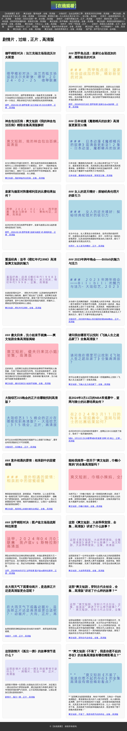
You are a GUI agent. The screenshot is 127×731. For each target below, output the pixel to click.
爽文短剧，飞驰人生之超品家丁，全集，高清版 (89, 384)
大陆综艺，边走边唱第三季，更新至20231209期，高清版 (84, 14)
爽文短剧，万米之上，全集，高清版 (41, 24)
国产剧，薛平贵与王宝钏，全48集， (102, 29)
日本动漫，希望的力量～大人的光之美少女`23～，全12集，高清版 (67, 16)
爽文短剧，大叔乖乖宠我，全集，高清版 (86, 571)
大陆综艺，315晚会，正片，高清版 (20, 447)
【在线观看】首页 (12, 14)
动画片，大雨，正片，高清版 (18, 636)
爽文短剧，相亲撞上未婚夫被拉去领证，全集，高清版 (29, 509)
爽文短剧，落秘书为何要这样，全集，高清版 (61, 27)
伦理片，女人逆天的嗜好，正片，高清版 (86, 246)
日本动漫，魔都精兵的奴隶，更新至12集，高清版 (90, 175)
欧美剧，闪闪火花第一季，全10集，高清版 (34, 19)
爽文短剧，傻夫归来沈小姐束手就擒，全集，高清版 (28, 383)
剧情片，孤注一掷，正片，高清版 (20, 697)
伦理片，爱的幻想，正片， (108, 19)
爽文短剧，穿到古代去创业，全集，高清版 (87, 638)
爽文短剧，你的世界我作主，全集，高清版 (63, 29)
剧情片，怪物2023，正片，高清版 (23, 27)
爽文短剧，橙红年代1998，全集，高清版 (23, 308)
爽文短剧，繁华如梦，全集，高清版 (39, 14)
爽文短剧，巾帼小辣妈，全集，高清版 (85, 506)
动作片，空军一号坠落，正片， (74, 24)
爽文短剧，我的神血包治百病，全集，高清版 (25, 178)
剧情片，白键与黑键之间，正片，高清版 (74, 19)
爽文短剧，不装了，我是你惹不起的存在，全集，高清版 (93, 714)
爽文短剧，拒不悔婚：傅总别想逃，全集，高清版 (71, 21)
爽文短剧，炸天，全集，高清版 (27, 29)
